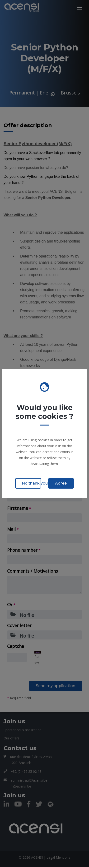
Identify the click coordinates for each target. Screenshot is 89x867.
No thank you (31, 483)
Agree (61, 483)
